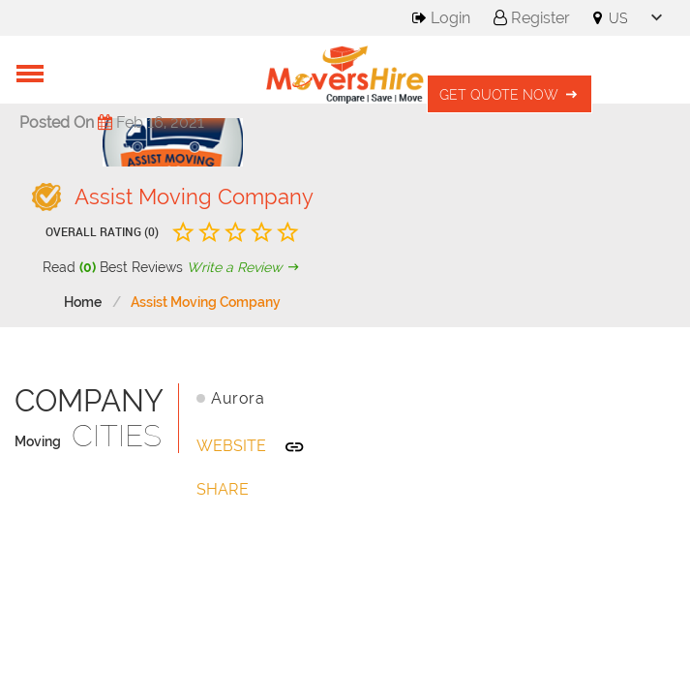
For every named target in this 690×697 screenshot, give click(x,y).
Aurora (237, 398)
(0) (87, 267)
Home (83, 302)
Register (532, 18)
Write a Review (245, 267)
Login (441, 18)
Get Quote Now (509, 95)
